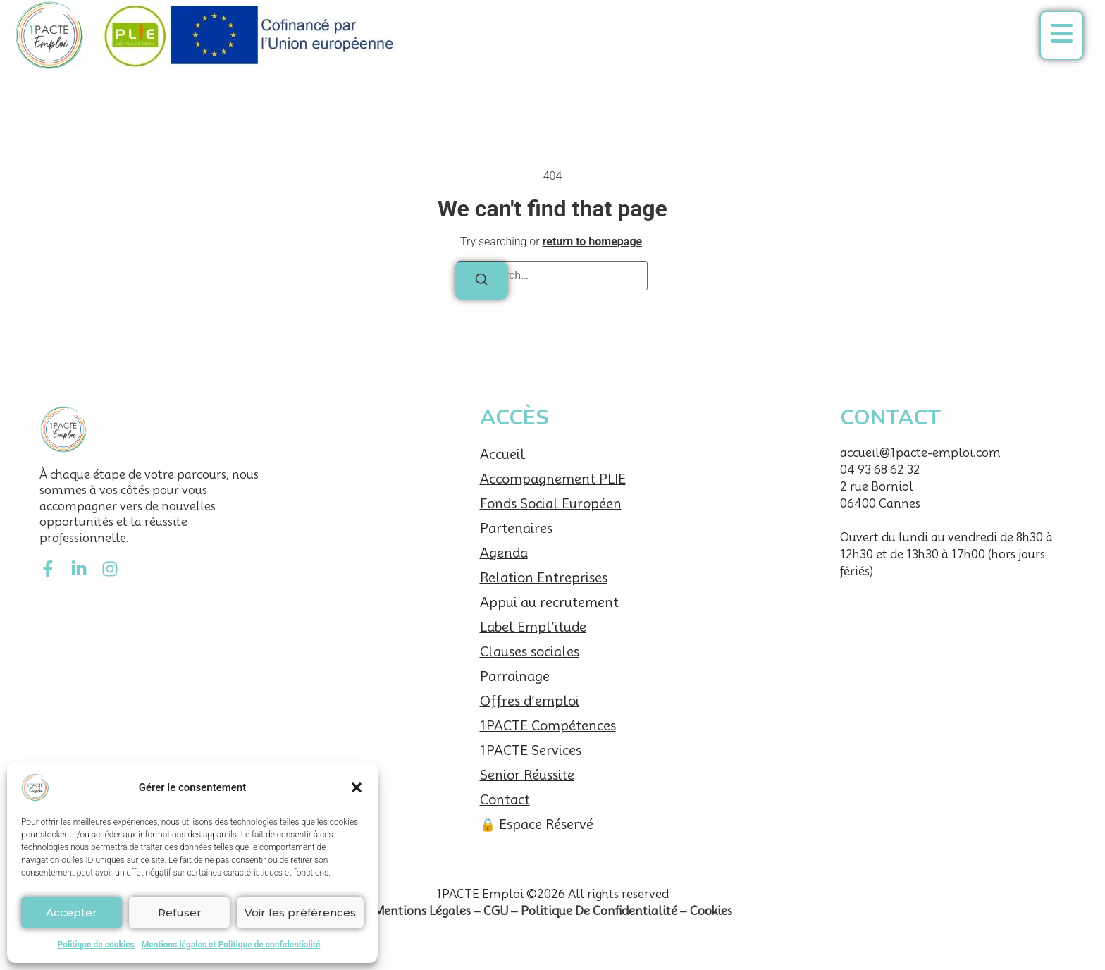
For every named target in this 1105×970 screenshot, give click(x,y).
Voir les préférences (300, 912)
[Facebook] (47, 568)
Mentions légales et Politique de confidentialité (231, 945)
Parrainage (515, 676)
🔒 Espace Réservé (536, 824)
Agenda (504, 553)
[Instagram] (109, 568)
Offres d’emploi (529, 701)
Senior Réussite (527, 775)
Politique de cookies (96, 945)
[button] (357, 787)
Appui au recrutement (549, 602)
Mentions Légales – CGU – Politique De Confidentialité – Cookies (553, 911)
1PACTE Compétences (548, 725)
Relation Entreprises (543, 577)
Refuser (180, 912)
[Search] (481, 281)
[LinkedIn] (78, 568)
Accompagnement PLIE (553, 479)
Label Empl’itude (533, 627)
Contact (505, 799)
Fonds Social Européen (551, 503)
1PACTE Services (530, 750)
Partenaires (516, 528)
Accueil (502, 454)
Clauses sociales (529, 651)
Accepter (71, 912)
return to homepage (593, 241)
